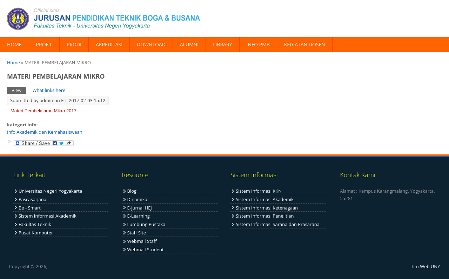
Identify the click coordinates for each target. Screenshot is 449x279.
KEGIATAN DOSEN (304, 44)
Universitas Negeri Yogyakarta (50, 191)
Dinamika (137, 199)
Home (13, 62)
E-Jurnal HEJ (139, 208)
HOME (14, 44)
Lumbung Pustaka (146, 224)
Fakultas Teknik (35, 224)
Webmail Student (145, 249)
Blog (132, 191)
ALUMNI (189, 44)
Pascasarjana (32, 199)
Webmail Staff (142, 241)
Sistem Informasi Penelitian (265, 216)
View (19, 90)
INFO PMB (258, 44)
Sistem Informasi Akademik (47, 216)
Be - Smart (30, 208)
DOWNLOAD (151, 44)
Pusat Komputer (36, 233)
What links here (48, 90)
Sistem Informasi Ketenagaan (267, 208)
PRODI (74, 44)
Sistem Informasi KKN (259, 191)
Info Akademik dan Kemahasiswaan (44, 132)
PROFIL (44, 44)
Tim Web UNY (425, 266)
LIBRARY (222, 44)
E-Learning (138, 216)
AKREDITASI (109, 44)
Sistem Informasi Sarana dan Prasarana (278, 224)
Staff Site (136, 233)
